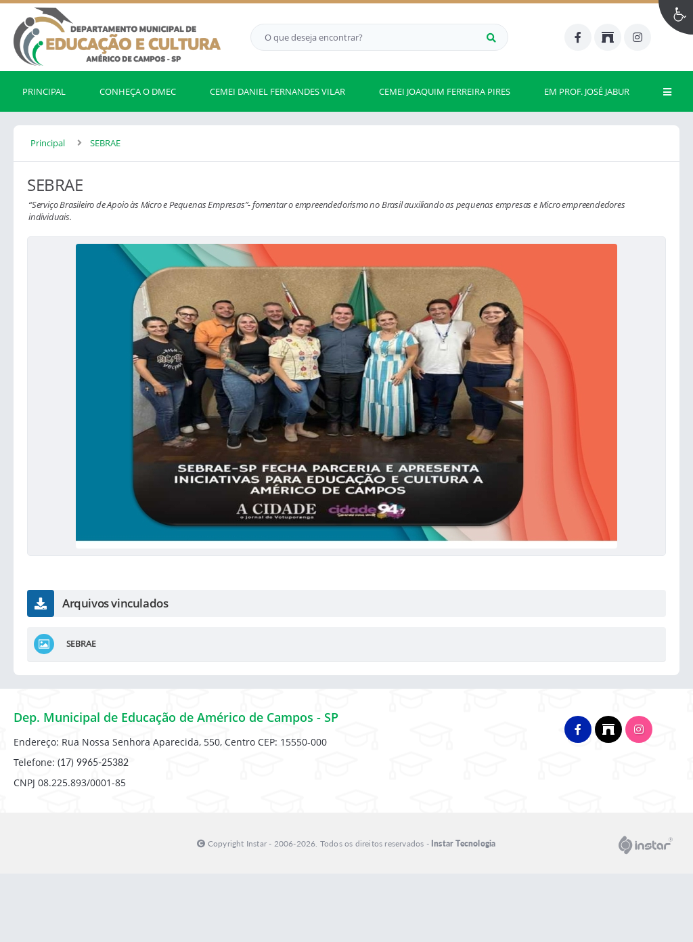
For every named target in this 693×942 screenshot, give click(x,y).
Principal (47, 143)
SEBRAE (105, 143)
